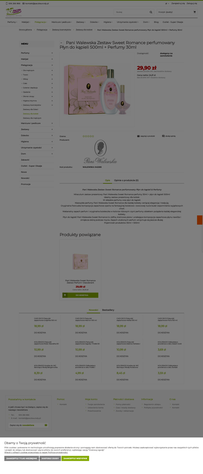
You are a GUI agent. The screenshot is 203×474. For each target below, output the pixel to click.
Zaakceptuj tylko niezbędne (21, 458)
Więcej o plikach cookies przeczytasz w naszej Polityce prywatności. (36, 452)
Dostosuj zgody (50, 458)
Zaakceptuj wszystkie (75, 458)
